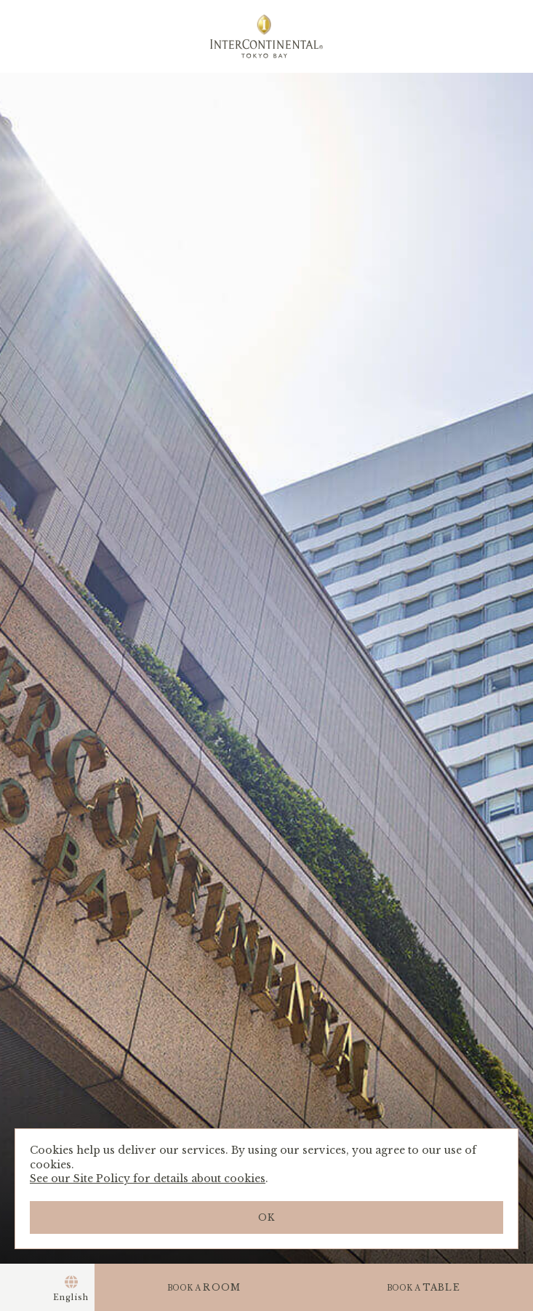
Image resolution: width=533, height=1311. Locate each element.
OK (266, 1217)
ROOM (204, 1287)
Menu (23, 1287)
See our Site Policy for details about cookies (147, 1178)
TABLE (423, 1287)
